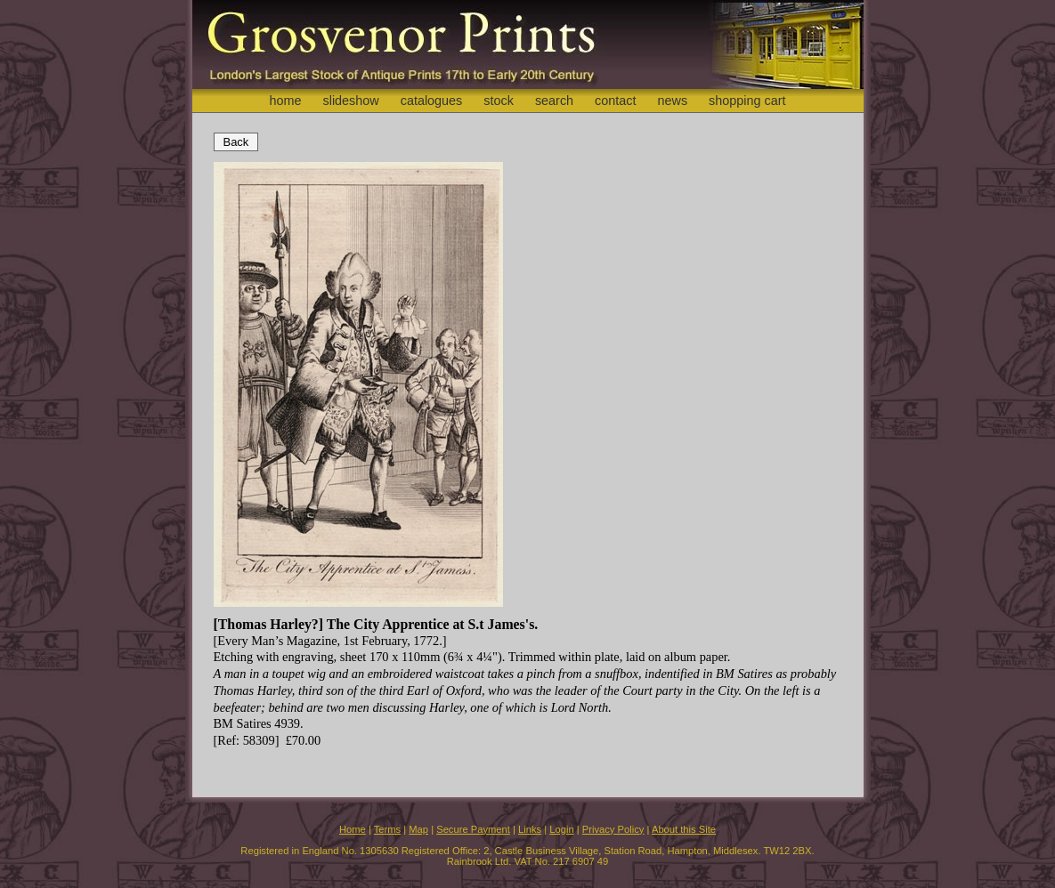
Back (236, 142)
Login (561, 829)
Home (352, 829)
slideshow (350, 100)
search (554, 100)
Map (418, 829)
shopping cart (747, 100)
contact (615, 100)
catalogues (432, 100)
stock (498, 100)
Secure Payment (473, 829)
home (285, 100)
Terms (387, 829)
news (673, 100)
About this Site (684, 829)
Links (529, 829)
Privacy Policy (613, 829)
